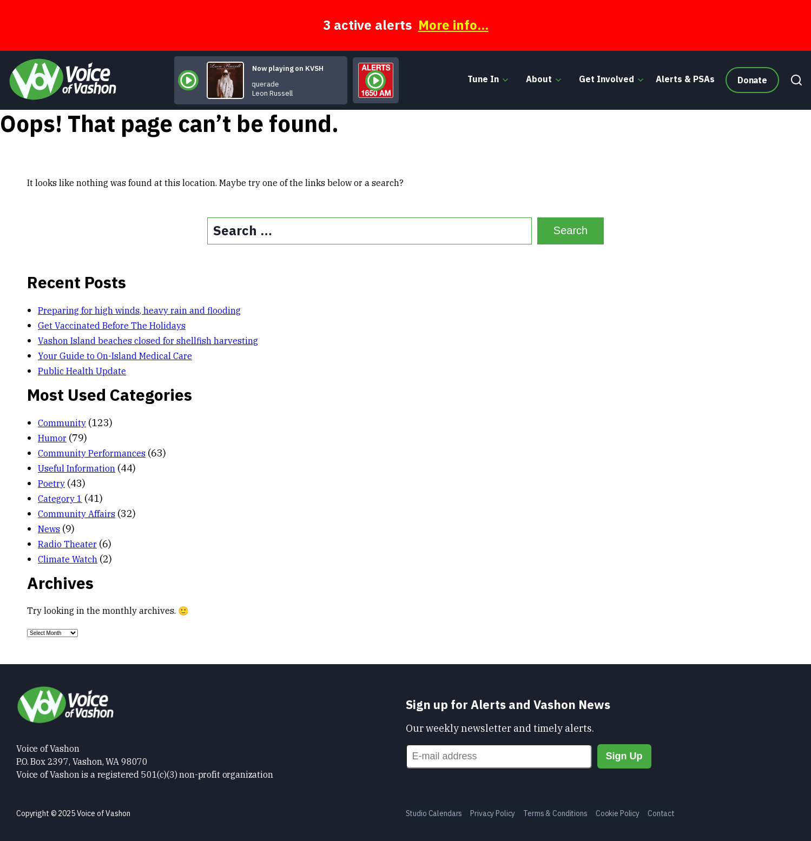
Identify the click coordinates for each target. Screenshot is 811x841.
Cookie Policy (617, 813)
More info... (453, 25)
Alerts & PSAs (685, 79)
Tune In (483, 79)
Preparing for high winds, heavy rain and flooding (139, 310)
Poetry (51, 483)
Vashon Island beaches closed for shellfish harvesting (148, 340)
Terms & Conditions (555, 813)
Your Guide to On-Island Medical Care (115, 355)
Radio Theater (67, 544)
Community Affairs (76, 513)
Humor (52, 438)
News (49, 529)
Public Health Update (82, 371)
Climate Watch (67, 559)
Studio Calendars (434, 813)
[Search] (793, 80)
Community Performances (92, 453)
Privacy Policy (492, 813)
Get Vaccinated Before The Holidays (112, 325)
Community (62, 423)
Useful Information (76, 468)
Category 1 (60, 498)
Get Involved (606, 79)
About (539, 79)
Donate (752, 80)
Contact (661, 813)
